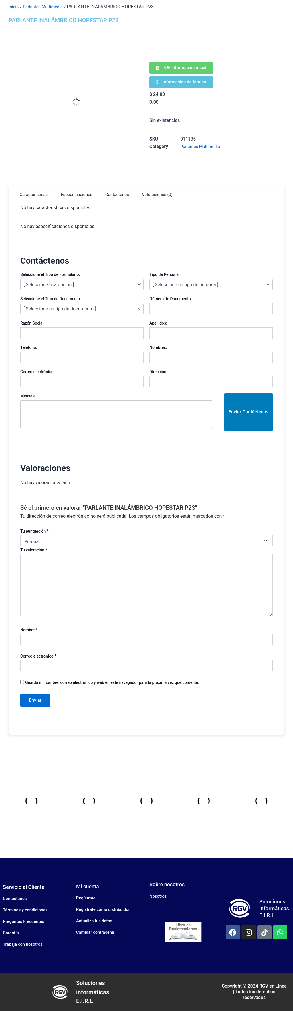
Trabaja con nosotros (24, 944)
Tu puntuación (34, 531)
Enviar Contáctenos (248, 412)
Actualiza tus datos (95, 920)
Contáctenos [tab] (126, 194)
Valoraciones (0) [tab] (169, 194)
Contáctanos (16, 898)
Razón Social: (32, 323)
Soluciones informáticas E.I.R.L (275, 908)
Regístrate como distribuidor (105, 909)
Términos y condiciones (27, 910)
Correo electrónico (38, 656)
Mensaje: (28, 396)
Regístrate (86, 898)
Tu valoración (33, 550)
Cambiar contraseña (97, 932)
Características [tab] (35, 194)
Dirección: (158, 371)
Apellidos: (158, 323)
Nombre (28, 630)
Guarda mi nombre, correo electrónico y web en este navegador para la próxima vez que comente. (112, 682)
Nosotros (158, 896)
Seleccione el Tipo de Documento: (50, 298)
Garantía (11, 932)
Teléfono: (28, 347)
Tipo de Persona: (164, 274)
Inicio (14, 6)
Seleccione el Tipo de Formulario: (50, 274)
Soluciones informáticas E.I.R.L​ (95, 991)
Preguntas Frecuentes (25, 921)
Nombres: (158, 347)
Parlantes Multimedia (45, 6)
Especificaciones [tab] (82, 194)
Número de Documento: (170, 298)
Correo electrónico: (37, 371)
